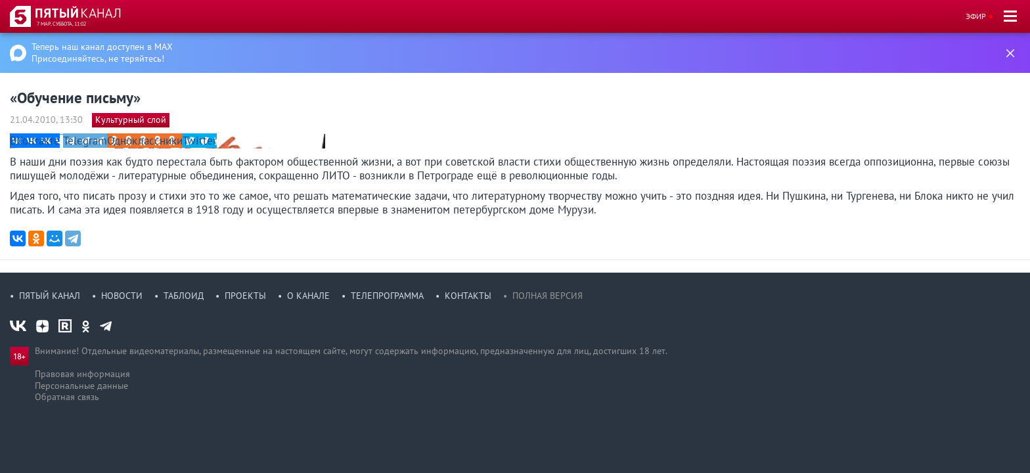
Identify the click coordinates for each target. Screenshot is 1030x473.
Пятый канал (49, 296)
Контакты (468, 296)
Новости (122, 296)
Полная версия (547, 296)
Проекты (245, 296)
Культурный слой (130, 119)
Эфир (976, 16)
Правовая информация (82, 374)
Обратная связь (67, 397)
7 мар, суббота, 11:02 (61, 23)
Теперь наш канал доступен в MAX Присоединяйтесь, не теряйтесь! (102, 52)
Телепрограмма (387, 296)
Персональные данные (81, 386)
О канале (308, 296)
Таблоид (184, 296)
